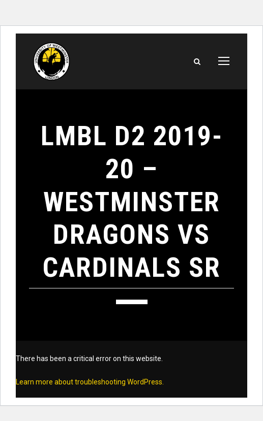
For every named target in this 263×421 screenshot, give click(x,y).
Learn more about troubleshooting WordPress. (90, 382)
